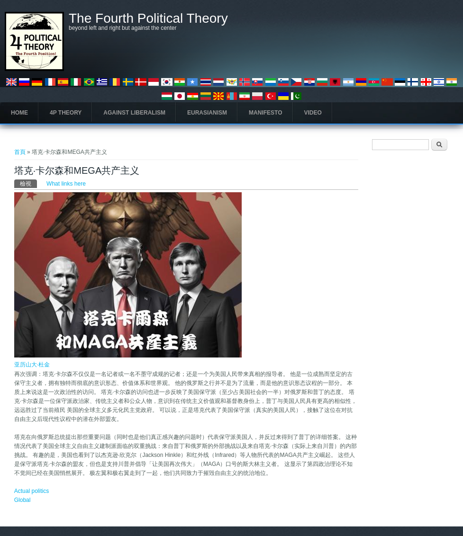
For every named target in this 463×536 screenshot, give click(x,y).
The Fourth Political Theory (148, 18)
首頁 (20, 152)
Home (19, 112)
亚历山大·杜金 (32, 364)
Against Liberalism (134, 112)
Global (22, 500)
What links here (66, 183)
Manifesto (265, 112)
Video (313, 112)
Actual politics (31, 491)
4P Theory (66, 112)
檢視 (28, 183)
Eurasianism (207, 112)
